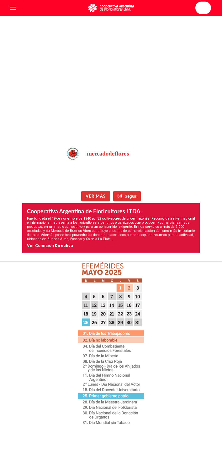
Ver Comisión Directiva (50, 245)
